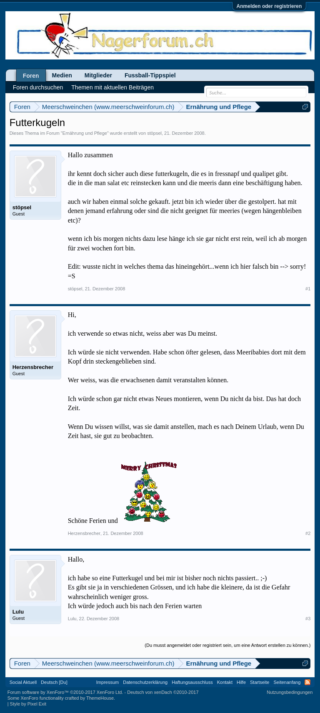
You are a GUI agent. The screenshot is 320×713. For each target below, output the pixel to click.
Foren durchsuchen (38, 87)
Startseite (259, 682)
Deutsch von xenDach (162, 692)
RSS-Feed (307, 682)
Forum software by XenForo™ (65, 692)
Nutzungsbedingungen (289, 692)
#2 (307, 533)
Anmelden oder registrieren (269, 6)
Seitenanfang (286, 682)
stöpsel (154, 133)
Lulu (18, 612)
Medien (62, 75)
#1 (307, 288)
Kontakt (224, 682)
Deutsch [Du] (54, 682)
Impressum (107, 682)
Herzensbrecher (32, 367)
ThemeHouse (100, 698)
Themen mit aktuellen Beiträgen (112, 87)
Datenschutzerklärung (145, 682)
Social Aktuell (23, 682)
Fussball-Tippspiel (150, 75)
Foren (31, 75)
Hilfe (241, 682)
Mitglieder (98, 75)
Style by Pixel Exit (28, 703)
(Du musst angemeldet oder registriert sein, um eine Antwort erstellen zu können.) (227, 645)
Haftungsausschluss (192, 682)
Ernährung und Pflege (84, 133)
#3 (307, 618)
